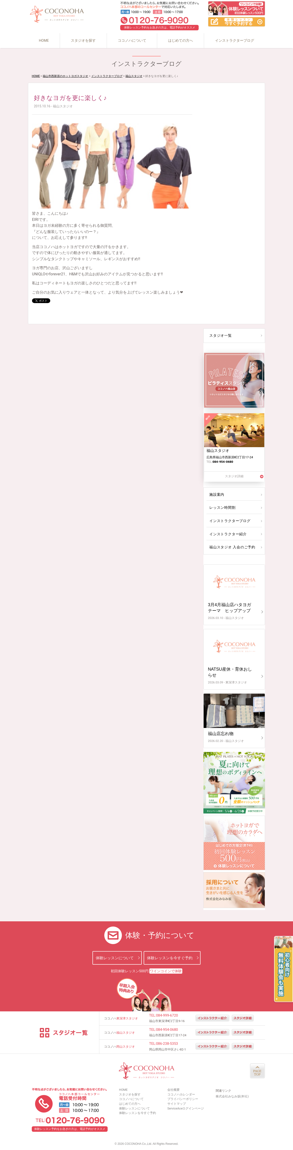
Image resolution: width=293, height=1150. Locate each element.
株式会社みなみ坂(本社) (232, 1096)
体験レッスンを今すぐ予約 (169, 957)
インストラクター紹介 (227, 534)
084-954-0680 (167, 1029)
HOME (44, 40)
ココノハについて (132, 40)
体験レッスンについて (115, 957)
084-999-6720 (167, 1015)
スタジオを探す (83, 40)
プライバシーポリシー (182, 1099)
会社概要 (173, 1089)
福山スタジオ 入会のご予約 (231, 547)
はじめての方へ (180, 40)
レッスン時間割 (221, 507)
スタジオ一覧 (220, 335)
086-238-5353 (167, 1043)
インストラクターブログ (234, 40)
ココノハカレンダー (181, 1094)
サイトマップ (176, 1103)
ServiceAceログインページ (185, 1108)
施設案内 (216, 494)
